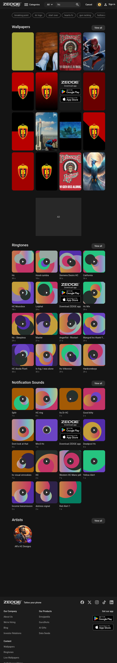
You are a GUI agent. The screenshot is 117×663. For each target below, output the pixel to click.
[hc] (94, 171)
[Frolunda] (70, 51)
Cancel (88, 4)
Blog (6, 628)
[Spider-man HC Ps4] (47, 131)
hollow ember (104, 15)
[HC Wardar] (47, 91)
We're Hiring (10, 622)
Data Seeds (44, 633)
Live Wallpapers (11, 657)
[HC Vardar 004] (23, 91)
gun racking (85, 15)
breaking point (21, 15)
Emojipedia (44, 617)
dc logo (38, 15)
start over (53, 15)
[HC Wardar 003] (23, 131)
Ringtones (9, 652)
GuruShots (44, 622)
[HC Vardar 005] (94, 91)
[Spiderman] (94, 51)
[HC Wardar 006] (94, 131)
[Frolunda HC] (70, 171)
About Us (8, 617)
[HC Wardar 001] (47, 171)
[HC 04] (70, 131)
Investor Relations (12, 633)
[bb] (23, 51)
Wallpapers (9, 646)
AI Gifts (42, 628)
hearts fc (68, 15)
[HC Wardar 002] (23, 171)
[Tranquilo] (47, 51)
